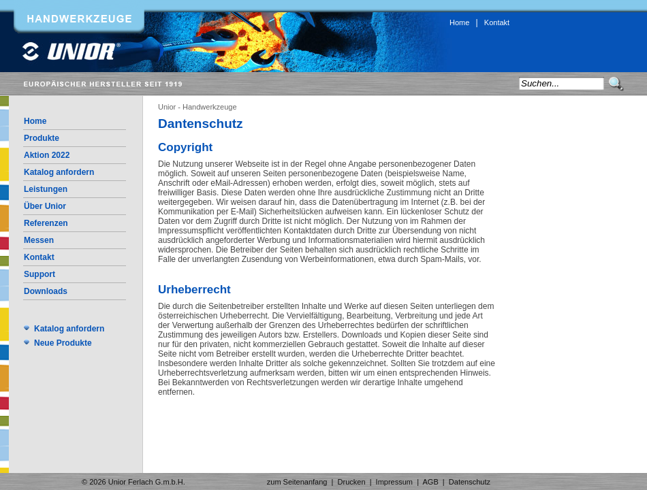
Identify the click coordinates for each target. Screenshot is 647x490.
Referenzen (46, 223)
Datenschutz (469, 482)
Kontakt (496, 22)
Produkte (41, 138)
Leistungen (45, 189)
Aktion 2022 (46, 155)
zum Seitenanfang (297, 482)
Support (39, 274)
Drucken (352, 482)
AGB (431, 482)
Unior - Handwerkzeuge (197, 107)
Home (459, 22)
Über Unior (45, 206)
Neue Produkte (63, 343)
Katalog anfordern (59, 172)
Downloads (45, 291)
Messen (39, 240)
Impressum (394, 482)
